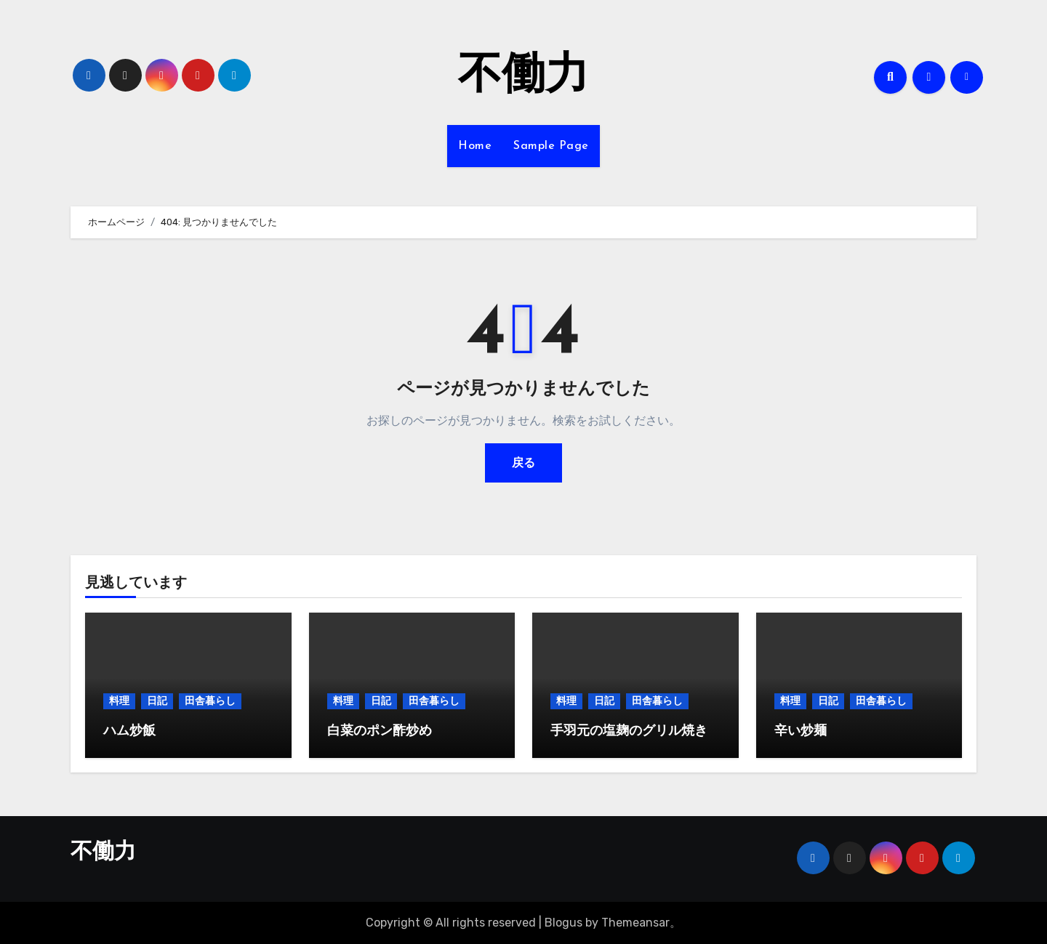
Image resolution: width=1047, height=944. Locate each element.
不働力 (523, 77)
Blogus (563, 922)
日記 (157, 701)
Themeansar (635, 922)
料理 (119, 701)
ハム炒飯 (129, 731)
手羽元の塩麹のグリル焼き (628, 731)
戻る (523, 462)
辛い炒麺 (800, 731)
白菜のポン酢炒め (379, 731)
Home (475, 146)
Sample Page (551, 146)
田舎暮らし (210, 701)
